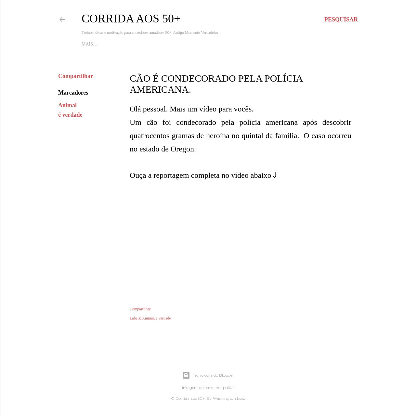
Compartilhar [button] (75, 76)
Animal (67, 105)
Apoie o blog (114, 44)
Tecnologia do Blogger (208, 375)
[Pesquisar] (341, 19)
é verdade (70, 114)
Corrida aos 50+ (131, 18)
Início (89, 44)
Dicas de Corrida (155, 44)
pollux (228, 387)
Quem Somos (194, 44)
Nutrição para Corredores (246, 44)
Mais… (292, 44)
